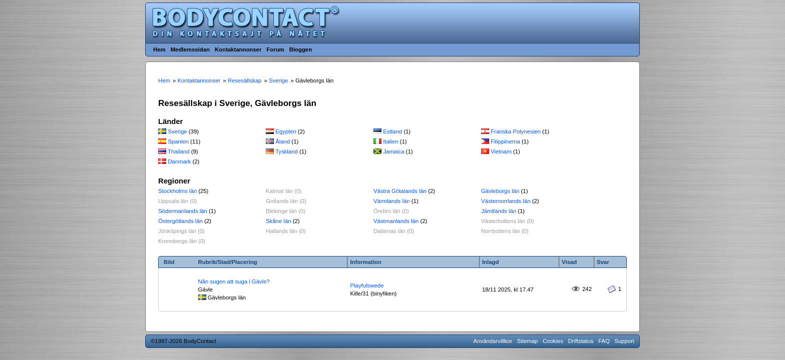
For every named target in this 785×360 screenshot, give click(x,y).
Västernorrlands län (506, 201)
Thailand (179, 151)
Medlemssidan (190, 49)
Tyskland (286, 151)
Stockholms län (177, 191)
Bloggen (300, 49)
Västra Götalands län (400, 191)
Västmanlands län (396, 221)
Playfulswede (366, 285)
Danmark (179, 161)
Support (624, 341)
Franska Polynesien (516, 131)
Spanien (178, 141)
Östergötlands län (180, 221)
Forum (275, 49)
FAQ (604, 341)
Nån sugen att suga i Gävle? (234, 281)
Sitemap (527, 341)
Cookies (553, 341)
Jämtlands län (498, 211)
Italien (390, 141)
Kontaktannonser (238, 49)
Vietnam (501, 151)
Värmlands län (391, 201)
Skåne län (278, 221)
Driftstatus (580, 341)
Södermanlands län (182, 211)
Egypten (285, 131)
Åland (282, 141)
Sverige (177, 131)
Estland (392, 131)
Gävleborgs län (500, 191)
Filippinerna (505, 141)
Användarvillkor (493, 341)
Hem (159, 49)
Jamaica (393, 151)
